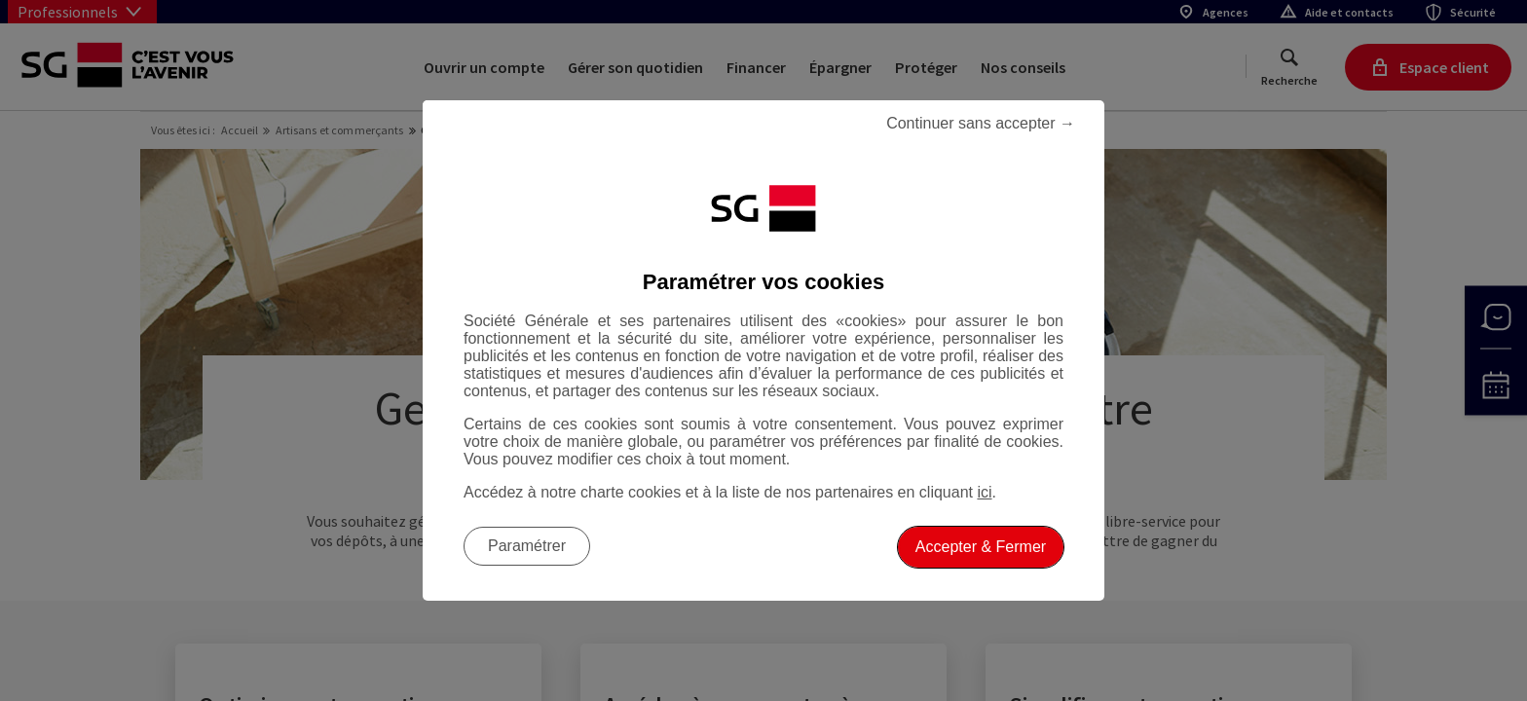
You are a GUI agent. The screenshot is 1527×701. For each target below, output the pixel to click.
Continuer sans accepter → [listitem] (980, 123)
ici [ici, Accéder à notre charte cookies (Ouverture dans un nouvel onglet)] (984, 492)
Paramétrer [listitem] (527, 545)
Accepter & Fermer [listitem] (980, 546)
